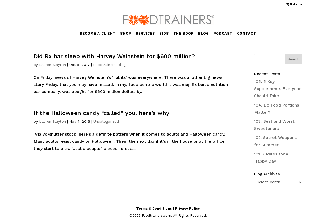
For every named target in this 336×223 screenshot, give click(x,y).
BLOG (203, 33)
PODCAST (223, 33)
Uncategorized (106, 121)
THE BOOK (183, 33)
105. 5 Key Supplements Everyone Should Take (278, 88)
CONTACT (246, 33)
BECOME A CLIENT (98, 33)
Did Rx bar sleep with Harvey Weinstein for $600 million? (114, 56)
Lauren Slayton (52, 65)
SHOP (125, 33)
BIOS (164, 33)
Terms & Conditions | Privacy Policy (168, 208)
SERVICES (145, 33)
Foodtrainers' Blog (109, 65)
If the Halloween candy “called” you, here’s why (101, 113)
